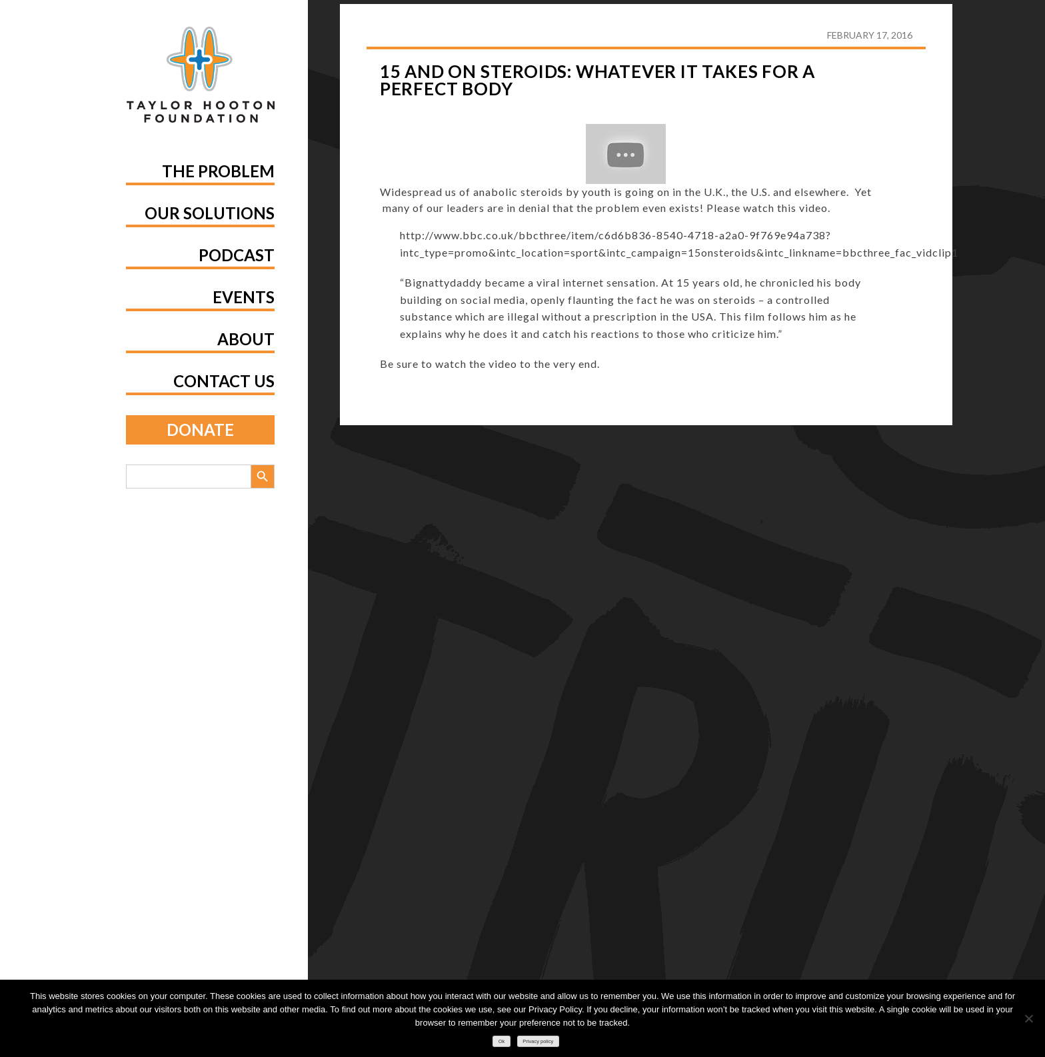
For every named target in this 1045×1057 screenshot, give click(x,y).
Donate (200, 429)
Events (244, 297)
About (246, 339)
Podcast (237, 255)
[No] (1028, 1018)
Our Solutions (210, 213)
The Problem (218, 171)
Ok (502, 1041)
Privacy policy (537, 1041)
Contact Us (224, 381)
